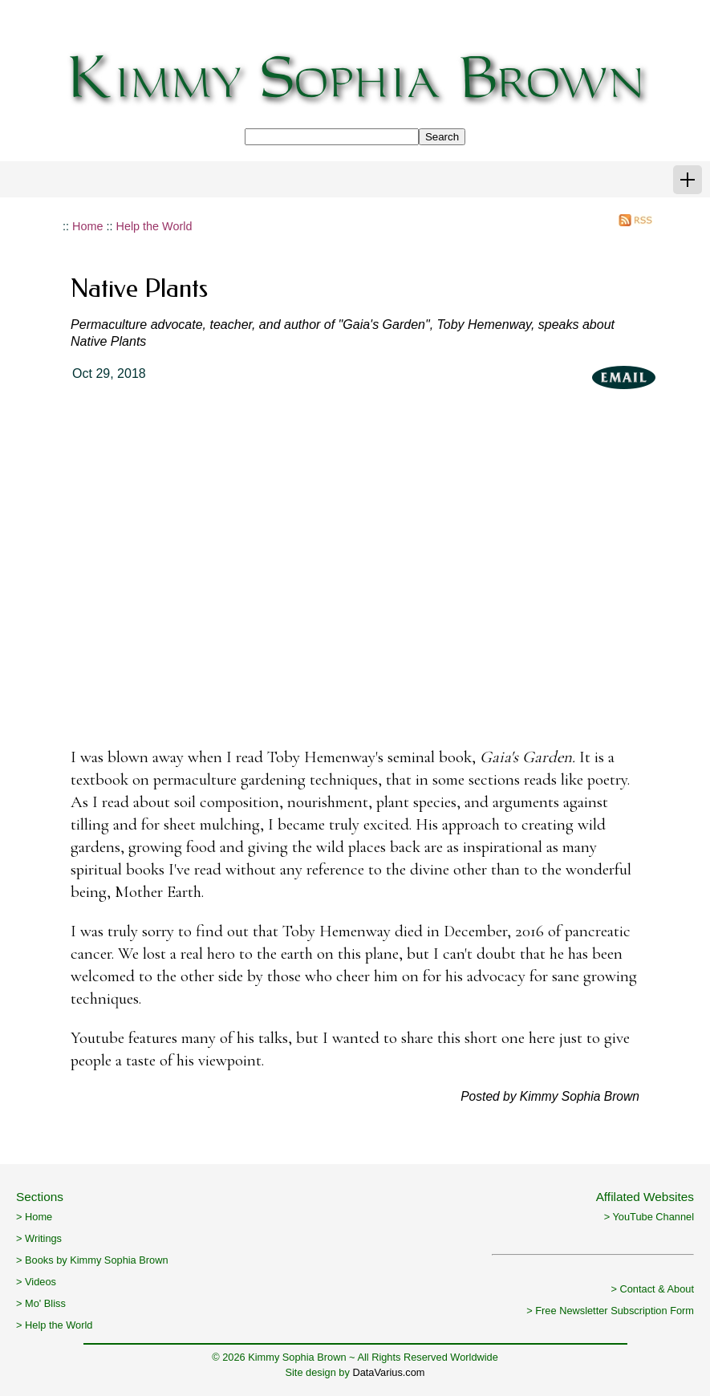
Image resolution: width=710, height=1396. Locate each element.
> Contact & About (652, 1289)
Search (442, 137)
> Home (34, 1217)
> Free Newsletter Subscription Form (610, 1311)
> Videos (36, 1282)
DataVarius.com (388, 1372)
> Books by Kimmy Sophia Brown (92, 1260)
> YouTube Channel (649, 1217)
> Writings (39, 1238)
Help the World (154, 226)
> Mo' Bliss (41, 1303)
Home (87, 226)
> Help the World (54, 1325)
